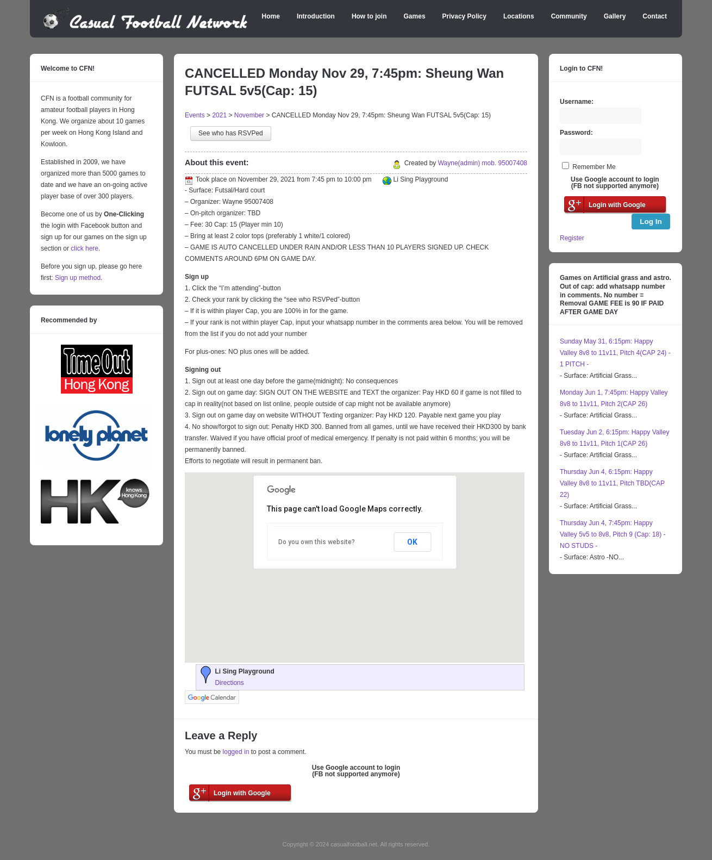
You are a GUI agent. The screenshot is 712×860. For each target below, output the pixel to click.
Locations (518, 16)
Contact (654, 16)
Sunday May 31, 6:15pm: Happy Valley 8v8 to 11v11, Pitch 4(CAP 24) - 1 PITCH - (615, 353)
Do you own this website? (316, 542)
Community (569, 16)
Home (271, 16)
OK (412, 542)
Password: (576, 132)
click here (84, 248)
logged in (236, 752)
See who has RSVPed (230, 133)
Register (572, 238)
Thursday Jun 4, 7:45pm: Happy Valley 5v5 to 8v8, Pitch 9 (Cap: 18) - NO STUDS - (613, 534)
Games (415, 16)
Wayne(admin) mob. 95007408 (482, 163)
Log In (651, 221)
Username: (577, 101)
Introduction (316, 16)
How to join (369, 16)
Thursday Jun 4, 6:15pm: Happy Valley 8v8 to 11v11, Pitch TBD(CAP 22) (612, 483)
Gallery (615, 16)
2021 (219, 115)
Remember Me (593, 167)
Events (195, 115)
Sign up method (77, 278)
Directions (229, 683)
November (249, 115)
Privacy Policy (464, 16)
